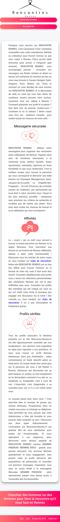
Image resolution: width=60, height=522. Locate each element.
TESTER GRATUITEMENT (28, 20)
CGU (28, 518)
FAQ (22, 518)
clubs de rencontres (40, 261)
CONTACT (53, 518)
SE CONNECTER (28, 26)
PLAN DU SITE (39, 518)
